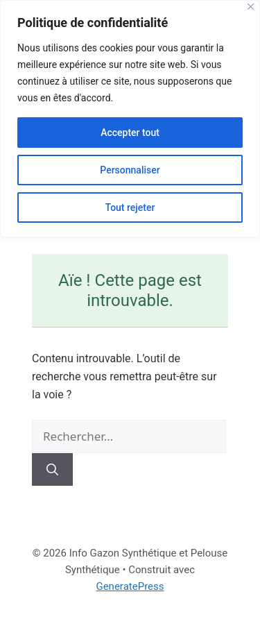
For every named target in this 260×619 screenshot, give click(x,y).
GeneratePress (130, 586)
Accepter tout (130, 132)
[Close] (251, 6)
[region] (130, 118)
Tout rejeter (130, 207)
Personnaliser (129, 170)
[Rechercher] (52, 469)
